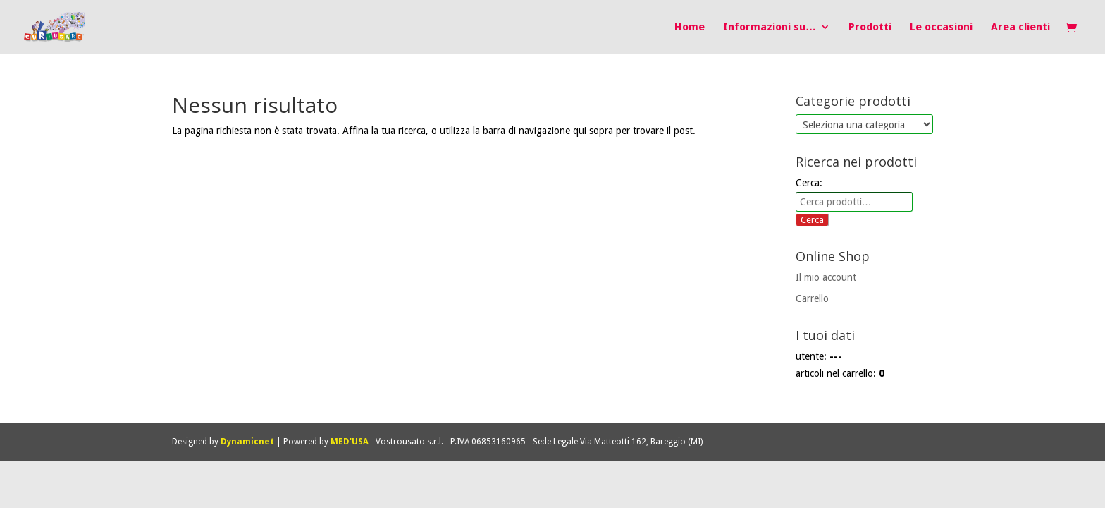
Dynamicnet (247, 442)
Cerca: (809, 182)
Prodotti (869, 27)
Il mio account (826, 277)
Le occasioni (941, 27)
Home (689, 27)
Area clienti (1020, 27)
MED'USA (350, 442)
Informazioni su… (769, 27)
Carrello (812, 298)
